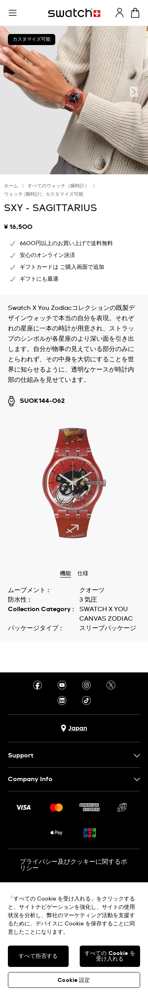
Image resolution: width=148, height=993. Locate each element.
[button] (12, 13)
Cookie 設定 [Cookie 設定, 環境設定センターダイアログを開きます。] (74, 980)
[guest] (119, 12)
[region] (74, 937)
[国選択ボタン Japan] (74, 728)
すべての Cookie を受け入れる (109, 956)
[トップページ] (74, 12)
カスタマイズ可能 (32, 39)
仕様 (82, 573)
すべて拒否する (38, 956)
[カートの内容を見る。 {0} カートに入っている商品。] (135, 13)
